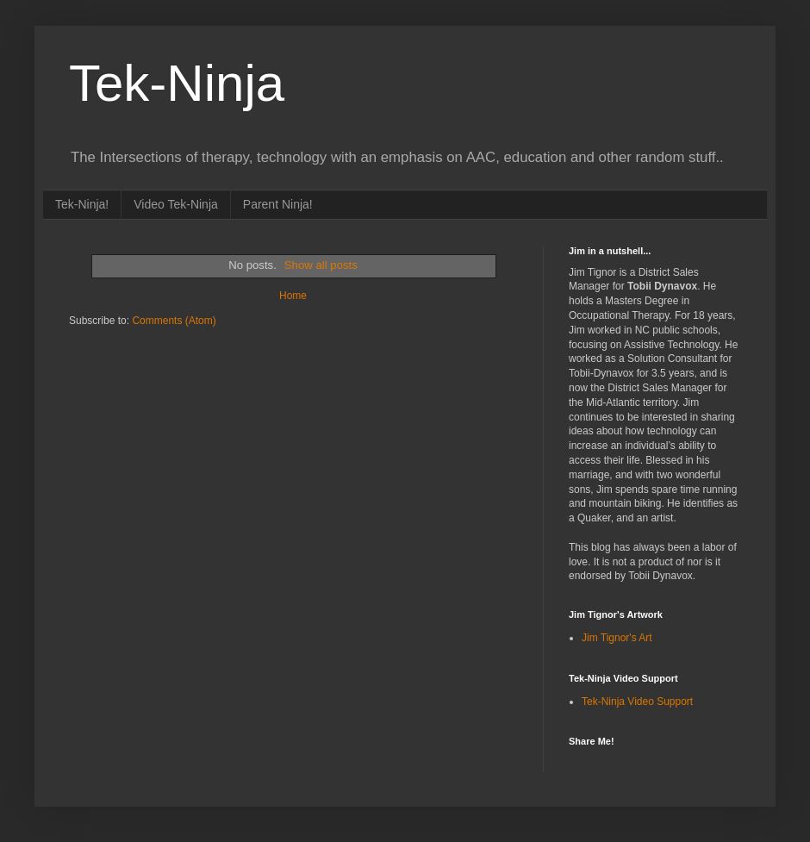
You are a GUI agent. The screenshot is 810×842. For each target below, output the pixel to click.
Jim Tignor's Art (617, 638)
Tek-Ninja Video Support (637, 701)
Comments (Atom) (173, 321)
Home (293, 296)
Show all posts (321, 265)
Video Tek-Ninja (176, 204)
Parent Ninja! (278, 204)
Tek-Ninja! (82, 204)
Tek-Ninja (176, 83)
